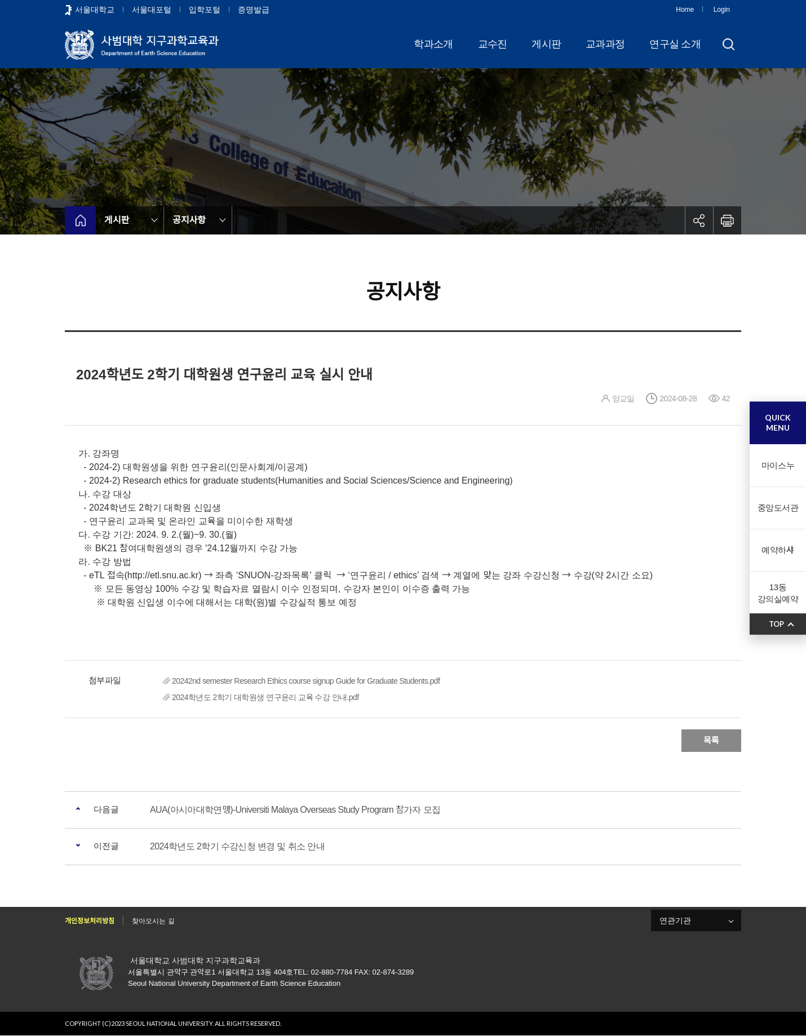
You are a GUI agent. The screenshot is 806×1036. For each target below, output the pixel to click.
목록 (711, 740)
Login (722, 10)
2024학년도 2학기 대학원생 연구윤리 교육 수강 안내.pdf (265, 697)
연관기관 (675, 920)
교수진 (492, 44)
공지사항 (189, 220)
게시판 (546, 44)
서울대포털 (151, 9)
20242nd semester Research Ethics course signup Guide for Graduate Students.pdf (306, 680)
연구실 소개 (675, 44)
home (80, 220)
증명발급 (253, 9)
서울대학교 (94, 9)
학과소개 (433, 44)
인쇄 (727, 220)
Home (685, 10)
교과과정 (605, 44)
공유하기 (699, 220)
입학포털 (204, 9)
